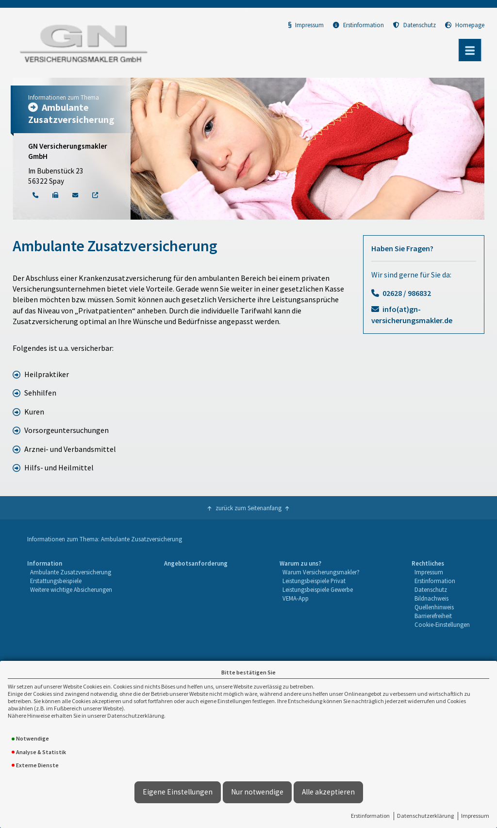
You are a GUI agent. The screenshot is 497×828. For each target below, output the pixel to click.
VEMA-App (295, 598)
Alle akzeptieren (328, 791)
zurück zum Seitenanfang (248, 508)
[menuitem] (69, 594)
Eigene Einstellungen (178, 791)
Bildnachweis (431, 598)
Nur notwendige (257, 791)
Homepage (464, 25)
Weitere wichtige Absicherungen (71, 589)
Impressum (475, 815)
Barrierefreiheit (433, 616)
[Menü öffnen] (469, 50)
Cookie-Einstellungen (442, 624)
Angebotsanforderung (196, 563)
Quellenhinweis (434, 607)
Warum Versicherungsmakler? (321, 572)
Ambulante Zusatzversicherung (70, 572)
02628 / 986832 (406, 293)
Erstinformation (370, 815)
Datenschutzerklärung (425, 815)
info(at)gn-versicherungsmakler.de (411, 314)
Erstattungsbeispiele (56, 581)
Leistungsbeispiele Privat (314, 581)
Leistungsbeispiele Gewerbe (317, 589)
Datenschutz (414, 25)
